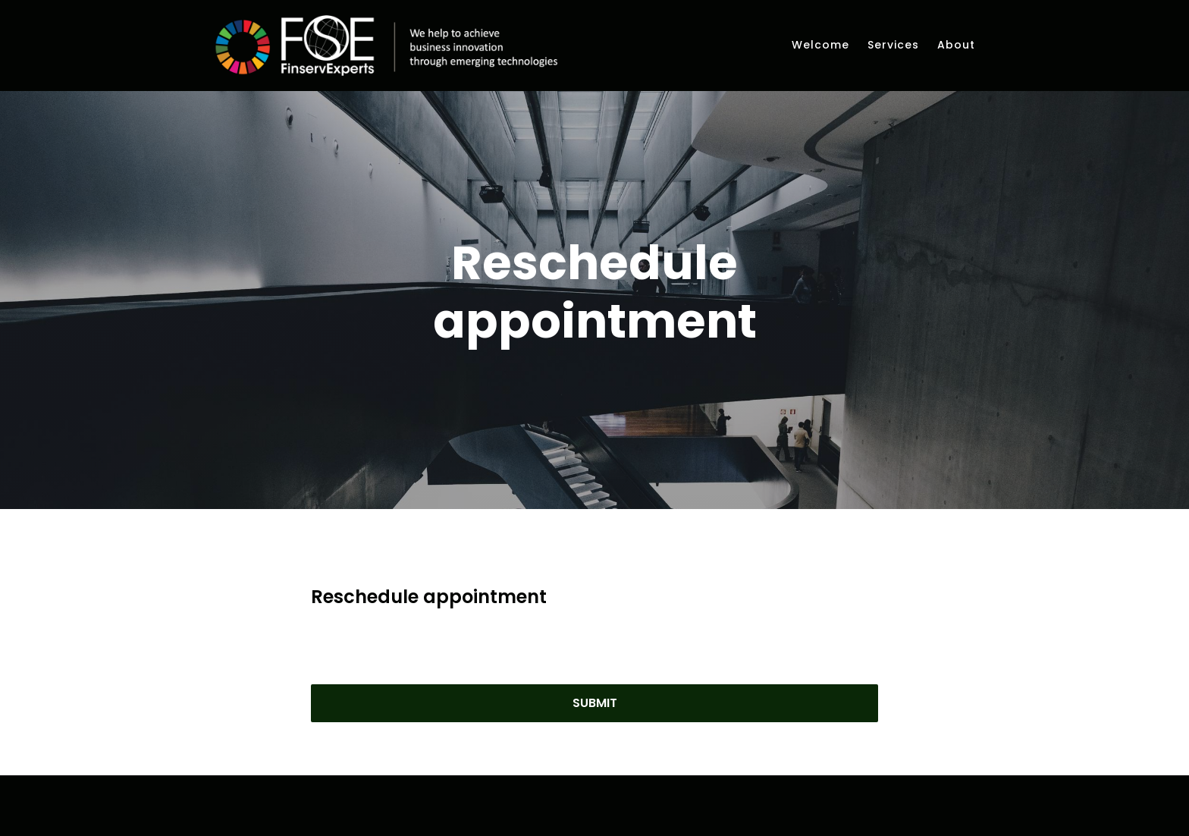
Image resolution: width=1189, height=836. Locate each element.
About (956, 44)
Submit (595, 721)
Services (893, 44)
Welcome (820, 44)
